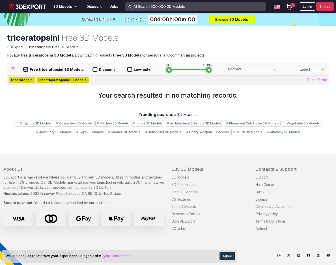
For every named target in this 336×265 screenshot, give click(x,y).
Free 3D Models (184, 192)
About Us (13, 169)
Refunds (262, 228)
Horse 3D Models (148, 123)
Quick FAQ (263, 192)
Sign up (325, 6)
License (261, 199)
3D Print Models (184, 184)
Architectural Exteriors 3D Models (194, 123)
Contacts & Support (276, 169)
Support (261, 177)
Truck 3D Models (248, 132)
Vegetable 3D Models (301, 123)
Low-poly (138, 69)
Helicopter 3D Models (163, 132)
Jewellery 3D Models (53, 132)
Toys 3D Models (90, 132)
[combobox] (251, 69)
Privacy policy (266, 214)
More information (117, 256)
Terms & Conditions (270, 221)
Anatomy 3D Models (283, 132)
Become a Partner (186, 214)
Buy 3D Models (187, 169)
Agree (227, 256)
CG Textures (181, 199)
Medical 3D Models (124, 132)
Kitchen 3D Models (113, 123)
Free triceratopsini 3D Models (53, 69)
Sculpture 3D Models (34, 123)
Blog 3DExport (183, 221)
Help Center (264, 184)
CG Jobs (178, 228)
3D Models (180, 177)
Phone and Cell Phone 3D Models (252, 123)
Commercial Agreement (274, 206)
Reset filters (317, 80)
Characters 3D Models (74, 123)
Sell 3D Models (183, 206)
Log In (307, 6)
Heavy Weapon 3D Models (207, 132)
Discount (104, 69)
